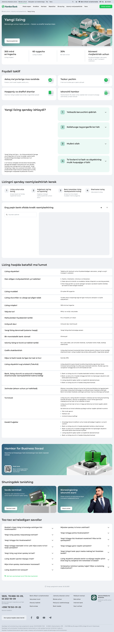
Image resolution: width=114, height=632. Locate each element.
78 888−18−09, (15, 596)
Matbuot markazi (79, 596)
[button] (108, 1)
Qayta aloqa (34, 606)
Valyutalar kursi (35, 599)
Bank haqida (57, 606)
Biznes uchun (23, 1)
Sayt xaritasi (78, 606)
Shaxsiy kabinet (35, 602)
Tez (47, 1)
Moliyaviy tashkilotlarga (61, 602)
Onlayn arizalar (106, 6)
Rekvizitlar (77, 599)
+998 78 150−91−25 (11, 607)
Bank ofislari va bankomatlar (39, 596)
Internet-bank (78, 602)
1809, (4, 596)
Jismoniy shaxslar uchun (9, 1)
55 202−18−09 (9, 599)
